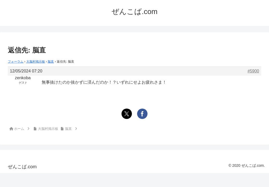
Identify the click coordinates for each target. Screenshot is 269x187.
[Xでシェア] (126, 114)
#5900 (253, 71)
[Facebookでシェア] (142, 114)
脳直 (51, 61)
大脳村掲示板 (35, 61)
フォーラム (15, 61)
